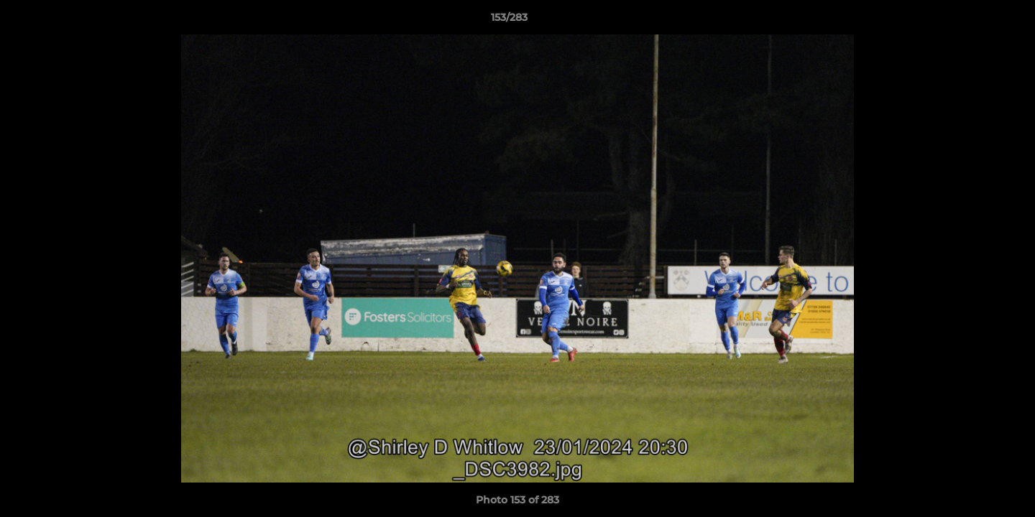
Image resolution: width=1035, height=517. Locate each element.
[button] (974, 20)
